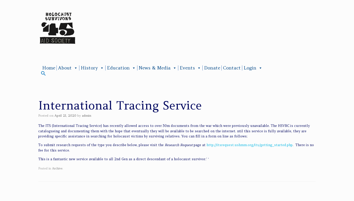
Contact (232, 68)
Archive (57, 168)
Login (253, 68)
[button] (43, 74)
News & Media (158, 68)
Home (48, 68)
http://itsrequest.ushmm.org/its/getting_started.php (250, 145)
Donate (212, 68)
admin (86, 115)
